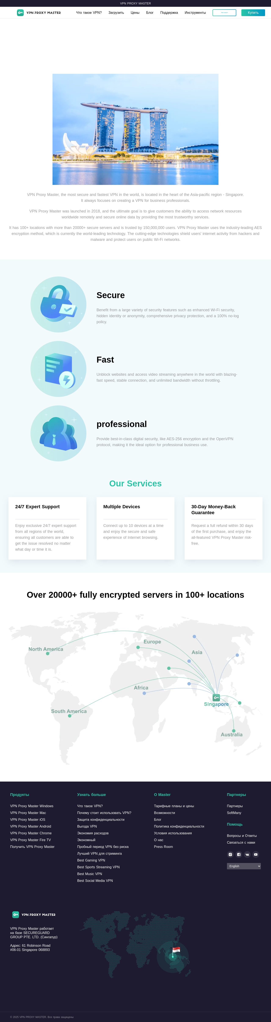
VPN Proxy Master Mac (28, 813)
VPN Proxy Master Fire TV (30, 840)
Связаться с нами (241, 842)
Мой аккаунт (224, 12)
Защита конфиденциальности (100, 819)
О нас (158, 840)
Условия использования (173, 833)
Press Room (163, 847)
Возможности (164, 813)
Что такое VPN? (89, 12)
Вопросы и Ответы (242, 836)
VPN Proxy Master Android (30, 826)
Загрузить (116, 12)
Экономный (86, 840)
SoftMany (234, 813)
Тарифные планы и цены (174, 806)
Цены (135, 12)
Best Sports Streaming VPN (98, 867)
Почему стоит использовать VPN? (104, 813)
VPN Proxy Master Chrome (31, 833)
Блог (150, 12)
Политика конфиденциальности (179, 826)
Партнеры (235, 806)
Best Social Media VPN (95, 880)
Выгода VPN (87, 826)
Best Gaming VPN (91, 860)
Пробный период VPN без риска (103, 847)
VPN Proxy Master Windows (31, 806)
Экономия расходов (93, 833)
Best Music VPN (89, 874)
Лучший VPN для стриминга (99, 853)
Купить (253, 12)
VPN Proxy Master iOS (27, 819)
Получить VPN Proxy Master (32, 847)
